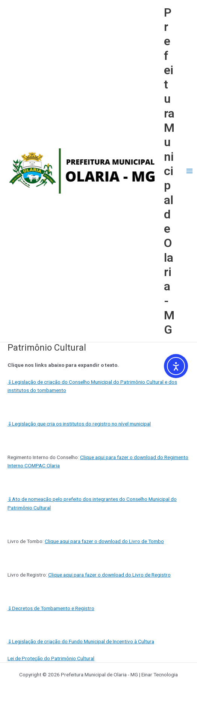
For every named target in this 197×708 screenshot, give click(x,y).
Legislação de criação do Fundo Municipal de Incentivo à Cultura (81, 641)
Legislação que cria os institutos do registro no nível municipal (79, 424)
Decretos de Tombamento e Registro (51, 608)
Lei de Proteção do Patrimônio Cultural (51, 658)
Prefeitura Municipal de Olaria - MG (169, 171)
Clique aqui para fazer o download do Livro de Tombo (104, 541)
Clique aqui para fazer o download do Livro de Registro (109, 575)
